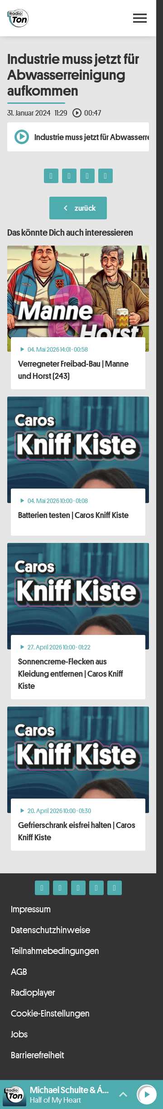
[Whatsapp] (78, 888)
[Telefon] (96, 888)
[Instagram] (60, 888)
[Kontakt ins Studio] (114, 888)
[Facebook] (42, 888)
